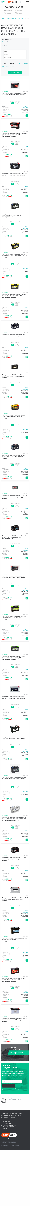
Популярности (9, 40)
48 (6, 45)
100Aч (26, 146)
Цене (3, 41)
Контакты (13, 1117)
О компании (6, 1113)
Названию (15, 40)
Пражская (7, 13)
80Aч (26, 186)
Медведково (19, 10)
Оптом (19, 1115)
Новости (5, 1117)
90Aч (26, 387)
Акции (12, 1115)
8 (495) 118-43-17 (15, 7)
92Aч (26, 226)
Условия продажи (5, 1141)
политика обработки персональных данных (8, 1141)
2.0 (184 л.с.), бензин (22, 63)
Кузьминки (19, 13)
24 (4, 45)
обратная (25, 107)
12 (2, 45)
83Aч (26, 106)
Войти (22, 2)
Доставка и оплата (17, 1113)
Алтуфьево (8, 10)
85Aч (26, 347)
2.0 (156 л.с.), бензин (8, 66)
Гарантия (5, 1115)
